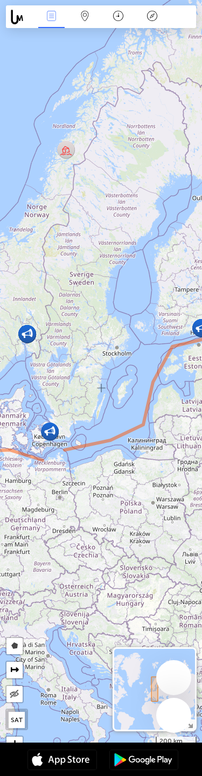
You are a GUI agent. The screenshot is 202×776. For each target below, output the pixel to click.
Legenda (152, 17)
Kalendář (118, 17)
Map (85, 17)
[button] (65, 149)
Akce (51, 17)
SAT (17, 720)
